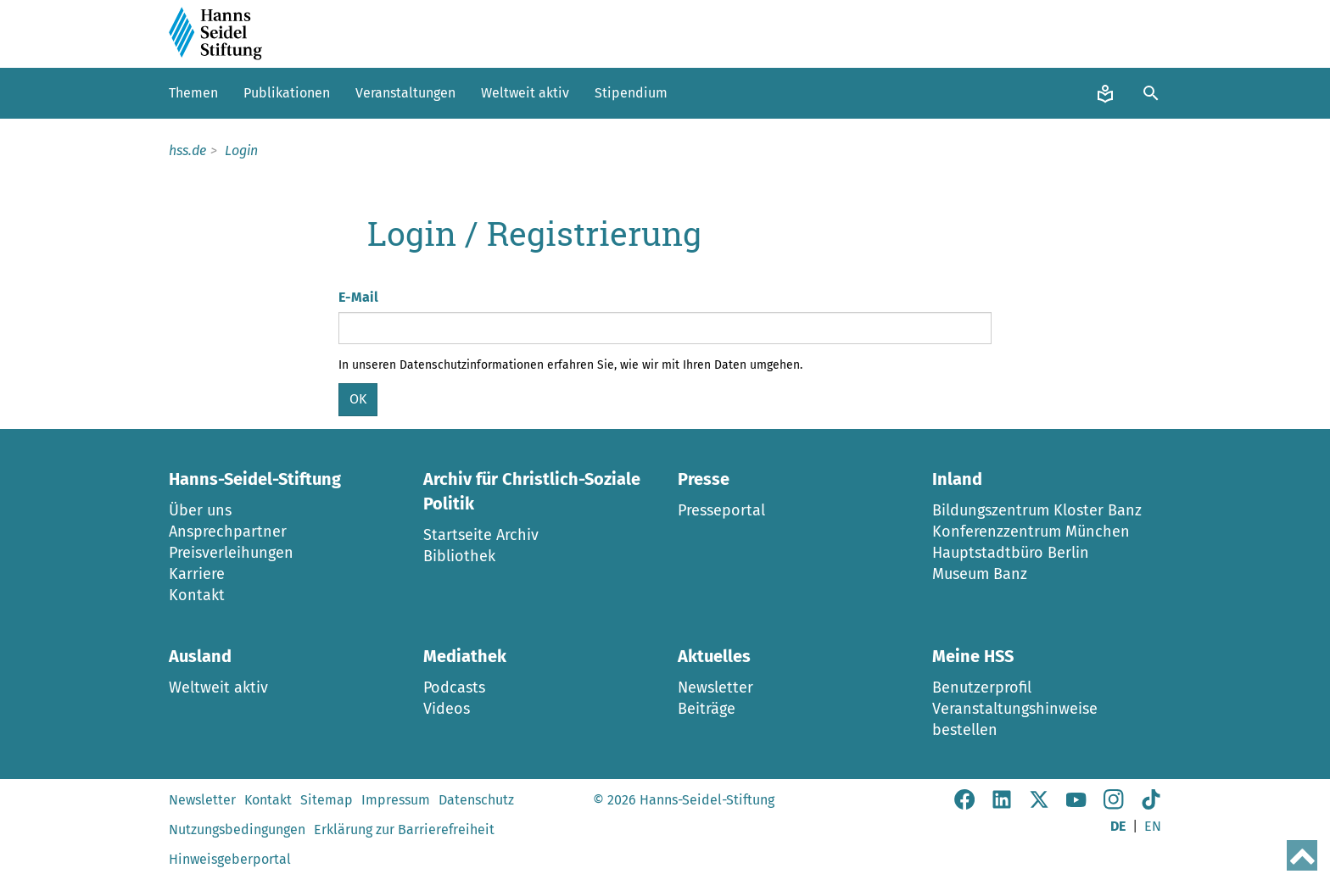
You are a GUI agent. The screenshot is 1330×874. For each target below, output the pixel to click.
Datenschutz (476, 800)
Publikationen (286, 93)
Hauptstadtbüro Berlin (1010, 552)
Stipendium (631, 93)
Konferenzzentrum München (1031, 531)
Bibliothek (459, 556)
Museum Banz (979, 574)
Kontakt (197, 595)
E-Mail (358, 297)
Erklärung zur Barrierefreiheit (404, 829)
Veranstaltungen (405, 93)
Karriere (197, 574)
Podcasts (454, 687)
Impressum (395, 800)
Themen (193, 93)
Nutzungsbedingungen (237, 829)
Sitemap (326, 800)
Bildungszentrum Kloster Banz (1037, 510)
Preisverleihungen (231, 552)
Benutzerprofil (981, 687)
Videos (446, 708)
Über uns (200, 510)
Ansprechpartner (228, 531)
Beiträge (706, 708)
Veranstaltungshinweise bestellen (1015, 719)
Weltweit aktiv (525, 93)
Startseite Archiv (481, 535)
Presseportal (721, 510)
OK (357, 399)
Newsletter (715, 687)
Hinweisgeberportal (230, 859)
